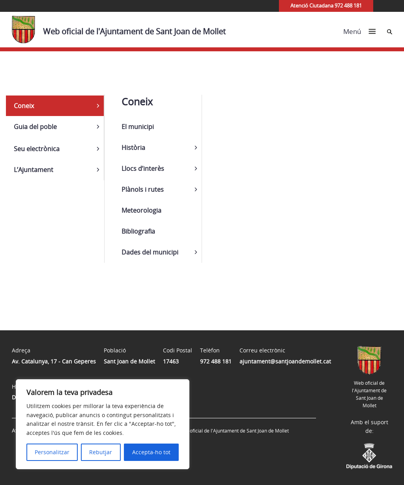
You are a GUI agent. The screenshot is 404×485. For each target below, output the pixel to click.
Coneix (24, 105)
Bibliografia (138, 231)
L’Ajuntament (33, 169)
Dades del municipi (150, 252)
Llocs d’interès (143, 168)
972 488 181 (216, 361)
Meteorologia (141, 210)
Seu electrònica (37, 148)
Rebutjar (100, 452)
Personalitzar (52, 452)
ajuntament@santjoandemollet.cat (285, 361)
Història (133, 147)
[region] (102, 424)
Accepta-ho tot (151, 452)
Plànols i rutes (143, 189)
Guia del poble (35, 126)
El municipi (138, 126)
